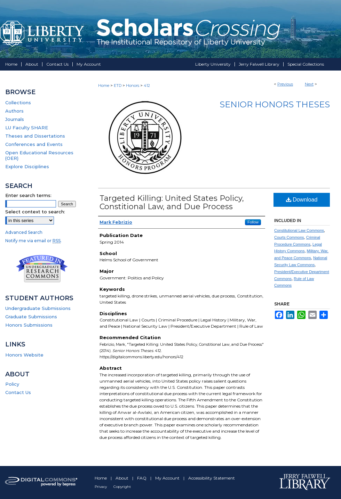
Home (103, 85)
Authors (14, 111)
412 (147, 85)
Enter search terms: (28, 195)
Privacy (101, 486)
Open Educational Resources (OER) (39, 155)
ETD (117, 85)
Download (302, 200)
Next (309, 84)
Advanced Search (23, 232)
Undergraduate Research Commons (42, 268)
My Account (168, 478)
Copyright (122, 486)
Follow (253, 222)
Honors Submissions (29, 325)
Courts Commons (289, 237)
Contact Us (18, 392)
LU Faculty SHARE (26, 127)
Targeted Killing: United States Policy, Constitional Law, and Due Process (172, 202)
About (122, 478)
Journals (14, 119)
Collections (18, 102)
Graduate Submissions (31, 316)
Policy (12, 384)
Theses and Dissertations (35, 136)
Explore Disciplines (27, 166)
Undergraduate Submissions (38, 308)
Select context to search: (35, 211)
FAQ (142, 478)
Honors (132, 85)
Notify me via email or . (33, 240)
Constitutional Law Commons (299, 230)
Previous (285, 84)
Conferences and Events (34, 144)
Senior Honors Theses (275, 104)
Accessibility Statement (211, 478)
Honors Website (24, 355)
